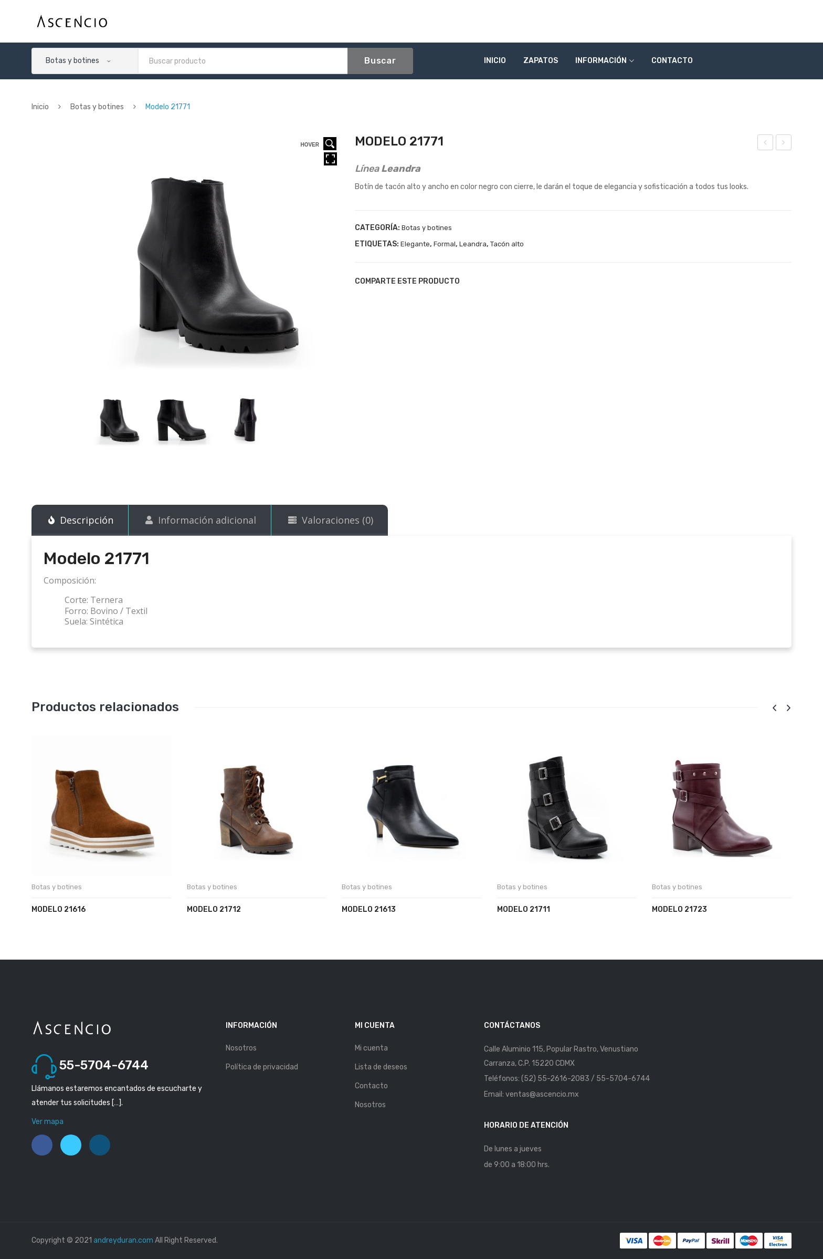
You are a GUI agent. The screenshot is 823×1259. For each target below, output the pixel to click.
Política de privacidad (262, 1067)
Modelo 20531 (765, 144)
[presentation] (774, 708)
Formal (445, 244)
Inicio (495, 60)
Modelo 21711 (523, 909)
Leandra (473, 244)
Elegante (415, 244)
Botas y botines (97, 106)
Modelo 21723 (679, 909)
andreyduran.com (123, 1240)
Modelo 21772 (784, 144)
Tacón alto (507, 244)
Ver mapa (47, 1121)
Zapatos (540, 60)
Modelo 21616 (58, 909)
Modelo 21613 (369, 909)
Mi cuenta (371, 1048)
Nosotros (241, 1048)
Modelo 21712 (214, 909)
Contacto (672, 60)
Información (601, 60)
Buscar (380, 61)
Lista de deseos (381, 1067)
